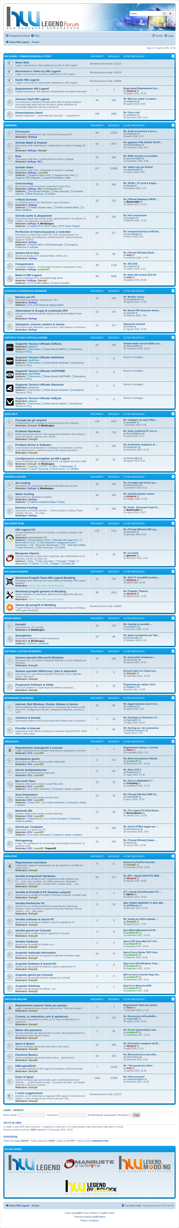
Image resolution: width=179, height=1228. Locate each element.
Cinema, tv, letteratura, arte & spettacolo (41, 1016)
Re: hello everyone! (134, 1076)
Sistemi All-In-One (27, 253)
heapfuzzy (132, 133)
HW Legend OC (25, 529)
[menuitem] (35, 35)
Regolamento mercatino (31, 862)
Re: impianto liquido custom (138, 493)
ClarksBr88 (132, 797)
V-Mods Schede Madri (65, 207)
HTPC (43, 466)
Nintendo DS (34, 818)
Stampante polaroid (134, 324)
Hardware (10, 125)
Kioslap (130, 185)
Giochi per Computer (29, 826)
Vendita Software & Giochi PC (34, 919)
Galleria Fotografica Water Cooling (46, 502)
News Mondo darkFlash (55, 362)
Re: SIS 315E (130, 263)
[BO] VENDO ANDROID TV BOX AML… (144, 903)
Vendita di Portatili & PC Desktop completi (43, 892)
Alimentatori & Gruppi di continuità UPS (41, 310)
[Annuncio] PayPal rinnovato (139, 862)
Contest (49, 194)
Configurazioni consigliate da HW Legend (42, 458)
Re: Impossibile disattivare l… (139, 657)
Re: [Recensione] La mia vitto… (140, 1054)
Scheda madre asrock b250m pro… (142, 343)
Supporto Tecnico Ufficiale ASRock (38, 343)
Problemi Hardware (28, 431)
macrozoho (132, 659)
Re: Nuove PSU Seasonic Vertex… (142, 310)
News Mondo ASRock (54, 349)
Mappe (54, 563)
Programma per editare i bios (139, 684)
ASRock (32, 346)
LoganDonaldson (135, 1079)
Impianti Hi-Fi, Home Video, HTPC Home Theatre (53, 226)
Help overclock (60, 191)
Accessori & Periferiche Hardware (25, 291)
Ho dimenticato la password (102, 1115)
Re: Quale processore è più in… (140, 131)
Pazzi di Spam (24, 1077)
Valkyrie (32, 401)
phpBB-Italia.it (98, 1217)
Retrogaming (23, 840)
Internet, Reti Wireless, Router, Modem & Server (46, 704)
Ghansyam (132, 447)
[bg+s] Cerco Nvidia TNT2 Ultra (140, 952)
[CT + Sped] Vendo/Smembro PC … (142, 892)
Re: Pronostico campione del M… (141, 1043)
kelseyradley (133, 458)
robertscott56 (133, 169)
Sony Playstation (26, 794)
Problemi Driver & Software (33, 444)
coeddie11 (132, 626)
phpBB (77, 1213)
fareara (130, 842)
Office (53, 466)
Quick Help (10, 414)
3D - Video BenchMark (73, 545)
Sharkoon (33, 387)
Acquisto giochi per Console (34, 974)
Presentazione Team (38, 540)
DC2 (40, 161)
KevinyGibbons (134, 433)
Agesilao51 (132, 720)
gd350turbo (133, 905)
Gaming (32, 466)
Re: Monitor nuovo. (133, 297)
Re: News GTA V (132, 769)
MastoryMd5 (133, 346)
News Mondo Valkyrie (54, 403)
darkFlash (33, 360)
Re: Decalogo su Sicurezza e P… (141, 717)
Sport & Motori (25, 1043)
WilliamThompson (136, 730)
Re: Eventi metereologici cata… (140, 1030)
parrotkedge (133, 234)
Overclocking (24, 183)
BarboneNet (133, 202)
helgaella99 (132, 1018)
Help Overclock (24, 547)
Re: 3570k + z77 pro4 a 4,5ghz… (140, 183)
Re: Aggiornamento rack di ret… (141, 704)
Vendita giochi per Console (33, 930)
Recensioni (34, 349)
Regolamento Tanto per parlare (140, 1005)
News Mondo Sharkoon (55, 390)
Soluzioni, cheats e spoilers (66, 789)
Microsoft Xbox (25, 781)
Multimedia (66, 466)
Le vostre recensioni (38, 789)
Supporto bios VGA (63, 175)
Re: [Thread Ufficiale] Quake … (140, 840)
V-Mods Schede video (39, 207)
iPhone (32, 643)
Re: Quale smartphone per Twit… (141, 635)
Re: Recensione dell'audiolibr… (140, 1016)
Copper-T (132, 687)
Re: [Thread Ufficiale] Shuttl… (139, 252)
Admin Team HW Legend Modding (45, 585)
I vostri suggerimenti (29, 1093)
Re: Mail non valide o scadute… (140, 99)
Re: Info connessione (135, 215)
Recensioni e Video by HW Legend (38, 71)
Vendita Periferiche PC (30, 903)
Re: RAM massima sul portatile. (140, 156)
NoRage (32, 137)
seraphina (132, 101)
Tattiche (34, 563)
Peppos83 (50, 848)
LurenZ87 (43, 172)
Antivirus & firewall (27, 717)
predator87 (44, 269)
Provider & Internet (27, 728)
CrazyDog (132, 783)
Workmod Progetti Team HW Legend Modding (45, 577)
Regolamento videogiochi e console (39, 747)
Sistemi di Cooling (15, 477)
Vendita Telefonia (26, 941)
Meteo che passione (28, 1030)
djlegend (131, 91)
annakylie (131, 422)
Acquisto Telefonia (27, 986)
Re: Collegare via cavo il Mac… (140, 420)
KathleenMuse (134, 145)
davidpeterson (134, 299)
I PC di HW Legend (38, 283)
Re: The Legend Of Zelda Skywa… (142, 810)
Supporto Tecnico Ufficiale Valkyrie (38, 398)
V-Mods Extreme (26, 199)
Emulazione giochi (27, 758)
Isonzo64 (131, 532)
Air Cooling (22, 483)
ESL (30, 561)
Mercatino (10, 856)
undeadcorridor (100, 1140)
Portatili (20, 624)
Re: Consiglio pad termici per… (140, 482)
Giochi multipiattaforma (30, 770)
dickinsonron (133, 485)
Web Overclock (34, 194)
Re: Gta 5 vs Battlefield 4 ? (138, 780)
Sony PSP (33, 802)
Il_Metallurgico (46, 223)
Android (43, 643)
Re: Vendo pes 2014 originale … (140, 919)
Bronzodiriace (134, 813)
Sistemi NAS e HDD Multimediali (45, 244)
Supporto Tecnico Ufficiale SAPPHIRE (40, 371)
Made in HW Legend (28, 275)
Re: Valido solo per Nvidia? (138, 167)
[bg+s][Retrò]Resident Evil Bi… (140, 930)
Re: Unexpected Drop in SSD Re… (142, 231)
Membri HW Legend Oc (65, 540)
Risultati (60, 561)
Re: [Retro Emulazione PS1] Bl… (141, 758)
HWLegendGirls (25, 1065)
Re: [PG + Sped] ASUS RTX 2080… (142, 875)
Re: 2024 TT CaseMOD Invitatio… (141, 577)
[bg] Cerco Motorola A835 (137, 985)
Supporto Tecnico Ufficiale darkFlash (39, 357)
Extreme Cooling (26, 507)
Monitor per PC (25, 297)
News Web (22, 62)
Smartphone (23, 635)
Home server (57, 469)
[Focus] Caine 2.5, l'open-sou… (140, 671)
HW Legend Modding (16, 572)
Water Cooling (24, 494)
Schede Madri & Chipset (31, 142)
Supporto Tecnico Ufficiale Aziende (25, 338)
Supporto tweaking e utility (56, 177)
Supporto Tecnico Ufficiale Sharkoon (39, 384)
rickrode (131, 313)
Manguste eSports (27, 553)
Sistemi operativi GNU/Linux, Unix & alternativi (46, 671)
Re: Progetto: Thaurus (135, 591)
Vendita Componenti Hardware (35, 876)
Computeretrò (24, 264)
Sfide (71, 561)
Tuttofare (72, 469)
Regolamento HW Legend (32, 88)
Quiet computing (38, 469)
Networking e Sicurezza (19, 698)
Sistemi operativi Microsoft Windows (39, 657)
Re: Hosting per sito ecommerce (141, 728)
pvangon (131, 218)
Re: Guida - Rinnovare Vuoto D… (141, 507)
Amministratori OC (53, 189)
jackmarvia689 (134, 158)
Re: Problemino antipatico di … (140, 444)
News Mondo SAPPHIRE (56, 376)
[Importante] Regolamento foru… (141, 88)
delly (129, 255)
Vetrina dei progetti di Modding (35, 605)
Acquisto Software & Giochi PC (35, 963)
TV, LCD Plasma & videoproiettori (45, 305)
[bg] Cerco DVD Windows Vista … (141, 963)
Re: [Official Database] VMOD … (140, 199)
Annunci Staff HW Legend (32, 99)
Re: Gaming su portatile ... (137, 624)
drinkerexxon (133, 829)
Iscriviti (19, 1110)
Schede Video (24, 167)
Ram (18, 156)
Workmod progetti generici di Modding (40, 591)
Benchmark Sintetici (38, 191)
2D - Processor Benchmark (43, 545)
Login (6, 1110)
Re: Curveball (130, 553)
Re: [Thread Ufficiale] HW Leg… (140, 529)
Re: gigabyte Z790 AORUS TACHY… (143, 142)
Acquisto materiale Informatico (35, 952)
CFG (44, 563)
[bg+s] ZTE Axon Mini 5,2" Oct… (141, 941)
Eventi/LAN (67, 563)
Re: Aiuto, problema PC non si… (141, 431)
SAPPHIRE (34, 374)
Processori (22, 131)
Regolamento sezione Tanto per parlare (41, 1005)
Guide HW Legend (27, 79)
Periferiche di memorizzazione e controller (43, 231)
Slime (130, 750)
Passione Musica (26, 1054)
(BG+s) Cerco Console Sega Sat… (142, 974)
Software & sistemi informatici (23, 651)
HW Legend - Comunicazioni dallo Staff (27, 56)
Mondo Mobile (12, 618)
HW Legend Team (14, 523)
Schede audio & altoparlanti (33, 215)
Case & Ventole (59, 283)
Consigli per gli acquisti (31, 420)
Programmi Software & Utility (34, 684)
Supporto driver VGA (39, 175)
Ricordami (125, 1115)
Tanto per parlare (15, 999)
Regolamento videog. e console (140, 747)
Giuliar (130, 326)
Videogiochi (11, 742)
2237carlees (133, 1057)
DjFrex (130, 894)
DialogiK (42, 150)
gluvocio (131, 555)
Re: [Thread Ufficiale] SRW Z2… (140, 794)
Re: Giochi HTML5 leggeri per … (141, 826)
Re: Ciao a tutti (131, 112)
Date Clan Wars (44, 561)
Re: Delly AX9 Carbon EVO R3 (139, 275)
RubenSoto (132, 772)
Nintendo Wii (23, 810)
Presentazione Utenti (29, 112)
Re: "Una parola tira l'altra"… (139, 1065)
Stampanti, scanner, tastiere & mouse (40, 324)
